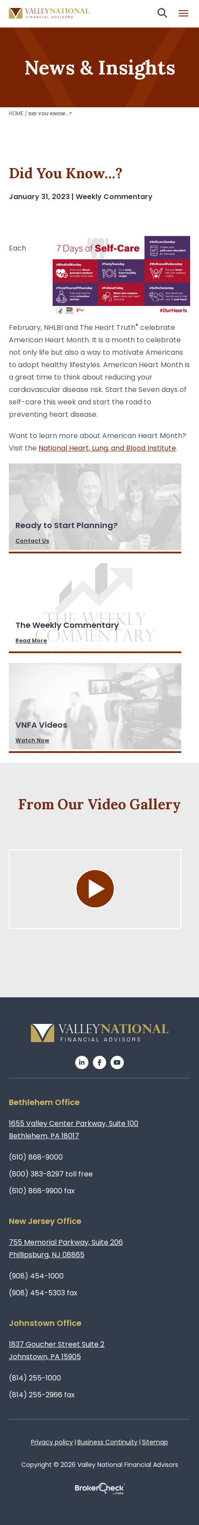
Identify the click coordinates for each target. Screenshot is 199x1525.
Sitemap (155, 1442)
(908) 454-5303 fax (43, 1293)
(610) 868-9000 (36, 1157)
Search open (162, 13)
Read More (31, 640)
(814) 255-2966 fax (42, 1395)
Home (16, 113)
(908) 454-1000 (36, 1276)
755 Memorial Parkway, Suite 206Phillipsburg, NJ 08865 (66, 1248)
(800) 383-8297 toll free (51, 1174)
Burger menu (183, 13)
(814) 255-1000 (35, 1378)
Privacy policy (52, 1442)
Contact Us (32, 541)
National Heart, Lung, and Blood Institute (107, 448)
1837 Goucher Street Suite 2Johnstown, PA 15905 (56, 1350)
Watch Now (32, 740)
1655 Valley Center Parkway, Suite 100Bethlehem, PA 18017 (73, 1129)
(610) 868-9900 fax (42, 1191)
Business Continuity (107, 1442)
